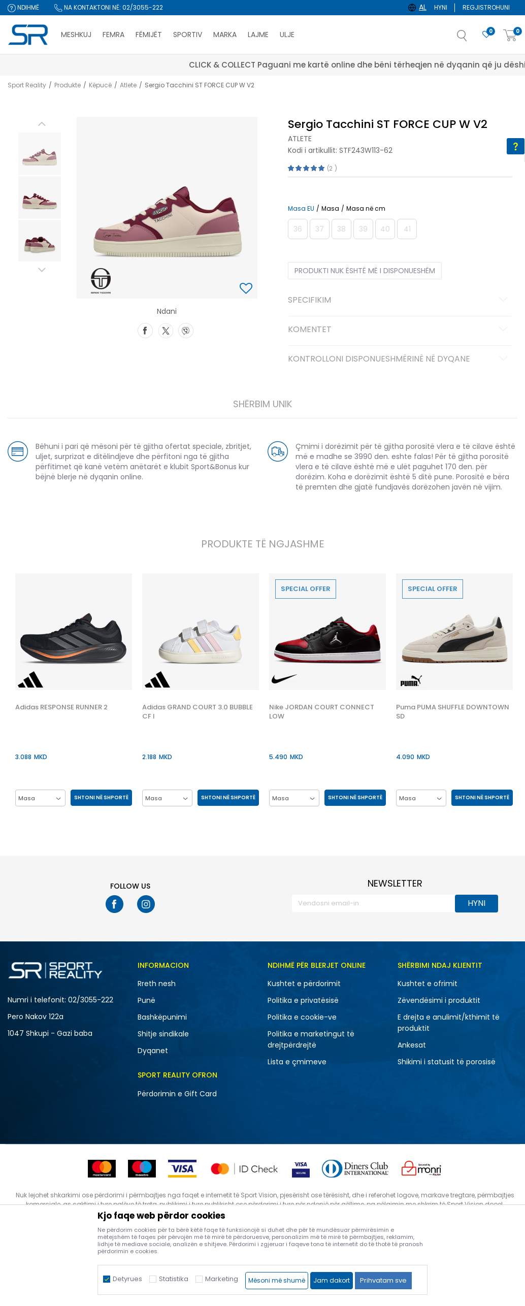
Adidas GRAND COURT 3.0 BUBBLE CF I (197, 712)
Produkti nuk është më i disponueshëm (364, 271)
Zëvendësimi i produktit (439, 1000)
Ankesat (412, 1045)
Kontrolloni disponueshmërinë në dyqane (399, 359)
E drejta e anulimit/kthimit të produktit (449, 1022)
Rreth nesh (157, 983)
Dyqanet (153, 1051)
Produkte (67, 85)
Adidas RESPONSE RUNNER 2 (61, 707)
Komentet (399, 330)
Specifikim (399, 301)
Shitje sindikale (163, 1034)
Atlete (128, 85)
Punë (146, 1000)
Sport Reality (27, 85)
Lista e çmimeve (297, 1062)
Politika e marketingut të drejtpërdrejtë (311, 1039)
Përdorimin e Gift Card (177, 1094)
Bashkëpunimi (162, 1017)
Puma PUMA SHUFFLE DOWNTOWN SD (452, 712)
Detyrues (127, 1279)
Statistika (173, 1279)
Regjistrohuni (486, 7)
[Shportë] (510, 35)
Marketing (221, 1279)
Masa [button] (330, 209)
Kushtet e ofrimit (427, 983)
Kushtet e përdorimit (304, 983)
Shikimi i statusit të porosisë (447, 1062)
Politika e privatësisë (303, 1000)
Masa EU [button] (301, 209)
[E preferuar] (486, 34)
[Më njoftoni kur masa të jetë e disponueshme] (298, 229)
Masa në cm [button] (365, 209)
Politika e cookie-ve (302, 1017)
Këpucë (100, 85)
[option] (39, 154)
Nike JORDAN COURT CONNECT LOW (321, 712)
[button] (472, 38)
